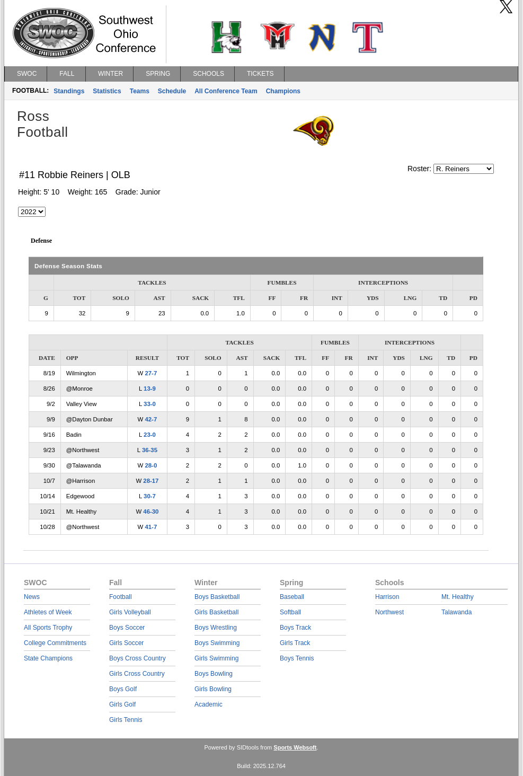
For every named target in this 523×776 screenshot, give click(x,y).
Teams (139, 91)
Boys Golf (123, 689)
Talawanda (456, 612)
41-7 (151, 527)
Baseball (292, 597)
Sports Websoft (294, 747)
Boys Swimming (217, 643)
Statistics (107, 91)
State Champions (48, 658)
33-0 (150, 404)
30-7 (150, 496)
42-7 (151, 419)
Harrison (387, 597)
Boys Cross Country (137, 658)
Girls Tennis (125, 720)
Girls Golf (122, 704)
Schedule (172, 91)
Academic (208, 704)
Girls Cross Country (137, 673)
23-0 (150, 434)
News (32, 597)
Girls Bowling (213, 689)
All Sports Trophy (48, 627)
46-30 (150, 511)
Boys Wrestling (215, 627)
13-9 (150, 388)
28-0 (151, 465)
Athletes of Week (48, 612)
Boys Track (295, 627)
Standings (69, 91)
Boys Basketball (217, 597)
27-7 (151, 373)
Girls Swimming (216, 658)
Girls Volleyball (130, 612)
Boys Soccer (127, 627)
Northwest (389, 612)
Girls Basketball (216, 612)
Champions (283, 91)
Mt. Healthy (457, 597)
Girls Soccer (126, 643)
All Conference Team (225, 91)
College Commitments (55, 643)
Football (120, 597)
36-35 (149, 450)
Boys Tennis (297, 658)
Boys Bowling (213, 673)
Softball (290, 612)
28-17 (150, 481)
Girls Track (295, 643)
